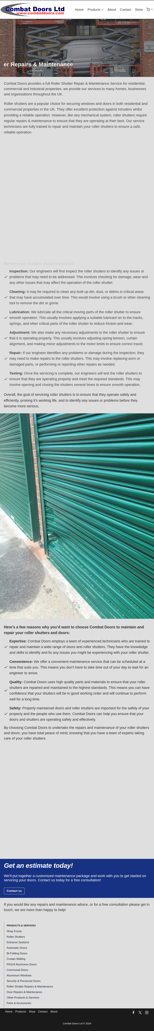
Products (20, 1011)
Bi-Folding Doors (17, 953)
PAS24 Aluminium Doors (22, 964)
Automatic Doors (17, 947)
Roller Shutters (16, 936)
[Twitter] (140, 1012)
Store (139, 9)
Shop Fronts (14, 931)
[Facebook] (133, 1012)
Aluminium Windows (19, 975)
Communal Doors (17, 970)
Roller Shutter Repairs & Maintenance (30, 986)
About (112, 9)
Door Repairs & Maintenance (24, 992)
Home (79, 9)
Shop (32, 1011)
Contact (125, 9)
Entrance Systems (18, 942)
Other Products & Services (23, 997)
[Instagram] (146, 1012)
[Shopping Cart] (150, 9)
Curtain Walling (16, 958)
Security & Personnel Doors (24, 981)
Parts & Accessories (19, 1003)
